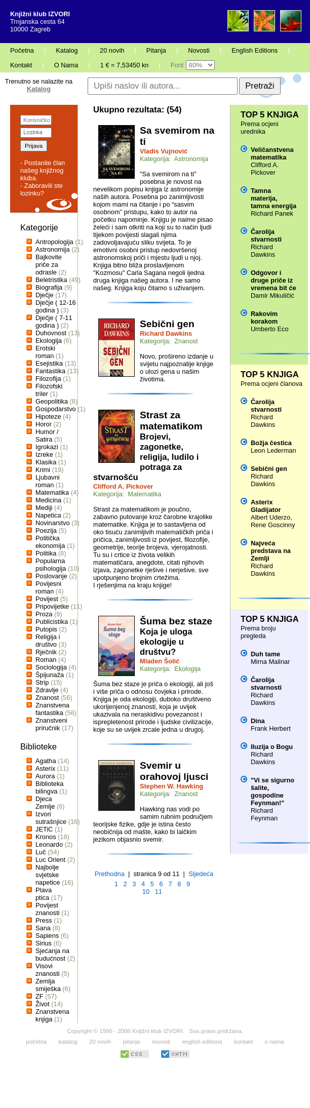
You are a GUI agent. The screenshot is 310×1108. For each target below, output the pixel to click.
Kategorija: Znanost (169, 341)
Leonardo (49, 844)
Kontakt (21, 65)
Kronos (45, 837)
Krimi (42, 469)
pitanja (131, 1042)
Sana (43, 928)
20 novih (112, 50)
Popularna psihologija (50, 564)
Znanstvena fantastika (52, 709)
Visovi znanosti (47, 969)
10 (145, 891)
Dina (258, 721)
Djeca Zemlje (45, 802)
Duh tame (265, 654)
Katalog (67, 50)
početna (36, 1042)
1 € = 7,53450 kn (124, 65)
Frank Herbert (271, 728)
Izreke (44, 454)
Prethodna (110, 874)
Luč (40, 852)
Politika (45, 553)
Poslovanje (51, 576)
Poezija (46, 530)
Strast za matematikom (171, 420)
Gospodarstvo (55, 409)
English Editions (254, 50)
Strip (42, 682)
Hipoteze (48, 416)
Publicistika (51, 621)
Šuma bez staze (176, 621)
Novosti (199, 50)
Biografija (48, 287)
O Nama (66, 65)
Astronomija (52, 249)
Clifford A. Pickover (123, 486)
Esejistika (49, 363)
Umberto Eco (270, 329)
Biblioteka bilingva (49, 787)
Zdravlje (47, 690)
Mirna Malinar (270, 661)
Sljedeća (200, 874)
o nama (274, 1042)
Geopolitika (51, 401)
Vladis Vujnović (163, 151)
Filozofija (48, 378)
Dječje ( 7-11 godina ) (53, 321)
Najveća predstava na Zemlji (271, 550)
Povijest (46, 599)
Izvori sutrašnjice (50, 817)
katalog (67, 1042)
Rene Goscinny (273, 525)
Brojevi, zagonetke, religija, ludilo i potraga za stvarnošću (146, 457)
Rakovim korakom (264, 317)
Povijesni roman (48, 587)
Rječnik (46, 652)
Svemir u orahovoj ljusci (174, 771)
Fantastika (50, 371)
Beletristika (51, 280)
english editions (202, 1042)
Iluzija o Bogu (272, 746)
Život (42, 1004)
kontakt (243, 1042)
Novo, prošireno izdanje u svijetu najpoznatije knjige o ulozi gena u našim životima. (176, 367)
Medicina (48, 500)
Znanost (47, 697)
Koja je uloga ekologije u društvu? (166, 642)
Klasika (45, 462)
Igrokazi (46, 447)
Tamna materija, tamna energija (273, 198)
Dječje (44, 295)
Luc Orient (50, 859)
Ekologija (48, 340)
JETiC (44, 829)
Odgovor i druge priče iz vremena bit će (273, 280)
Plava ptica (43, 893)
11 (158, 891)
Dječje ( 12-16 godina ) (55, 306)
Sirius (43, 943)
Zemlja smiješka (48, 985)
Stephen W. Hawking (171, 786)
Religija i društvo (47, 640)
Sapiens (47, 935)
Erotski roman (45, 352)
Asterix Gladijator (266, 505)
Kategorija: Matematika (127, 494)
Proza (43, 614)
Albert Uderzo (270, 517)
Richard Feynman (264, 814)
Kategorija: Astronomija (174, 159)
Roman (45, 659)
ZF (39, 996)
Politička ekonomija (50, 541)
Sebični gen (167, 324)
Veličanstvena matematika (272, 153)
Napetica (48, 515)
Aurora (45, 776)
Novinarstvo (52, 523)
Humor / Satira (47, 435)
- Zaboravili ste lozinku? (41, 189)
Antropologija (54, 242)
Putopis (46, 629)
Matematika (52, 492)
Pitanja (156, 50)
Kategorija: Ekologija (170, 668)
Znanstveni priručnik (51, 724)
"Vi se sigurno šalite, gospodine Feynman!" (272, 791)
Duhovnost (50, 333)
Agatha (45, 761)
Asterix (45, 768)
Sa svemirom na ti (177, 136)
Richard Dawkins (166, 333)
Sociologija (51, 667)
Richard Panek (272, 213)
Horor (43, 424)
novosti (161, 1042)
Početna (22, 50)
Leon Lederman (273, 450)
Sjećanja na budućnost (52, 954)
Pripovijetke (52, 606)
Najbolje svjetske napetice (47, 874)
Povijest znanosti (47, 909)
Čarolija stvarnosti (266, 235)
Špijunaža (49, 675)
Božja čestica (271, 443)
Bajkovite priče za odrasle (48, 264)
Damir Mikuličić (272, 295)
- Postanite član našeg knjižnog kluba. (42, 170)
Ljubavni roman (47, 481)
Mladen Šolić (159, 661)
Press (43, 920)
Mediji (43, 507)
